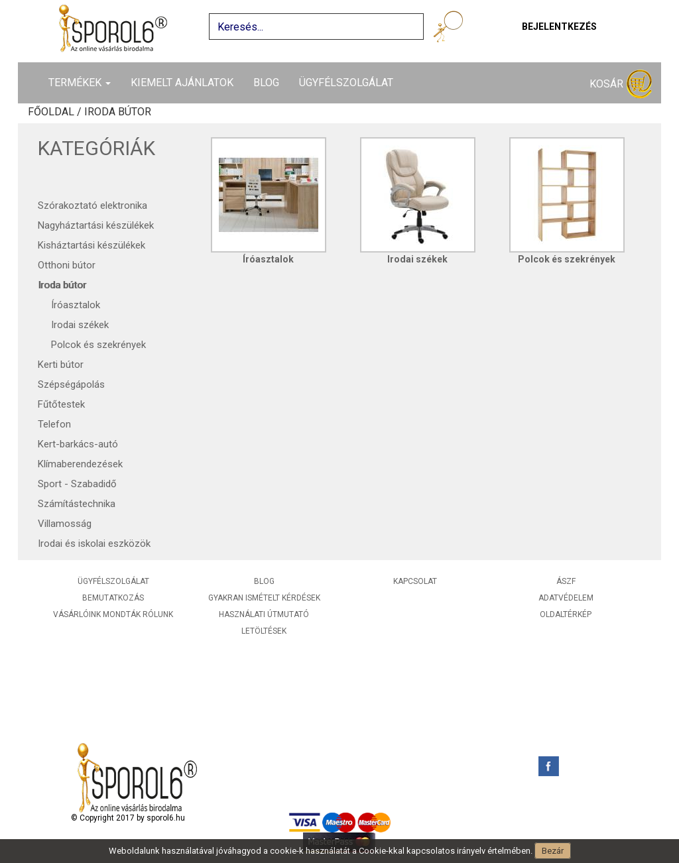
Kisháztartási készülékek (91, 245)
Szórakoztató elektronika (92, 205)
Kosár (620, 84)
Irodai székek (80, 325)
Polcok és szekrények (98, 345)
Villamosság (65, 524)
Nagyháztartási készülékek (96, 225)
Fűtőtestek (61, 404)
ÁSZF (566, 581)
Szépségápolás (71, 384)
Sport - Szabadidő (77, 484)
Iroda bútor (62, 285)
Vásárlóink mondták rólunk (113, 614)
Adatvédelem (565, 598)
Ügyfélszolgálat (346, 82)
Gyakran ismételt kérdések (264, 598)
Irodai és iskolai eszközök (94, 543)
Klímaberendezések (80, 464)
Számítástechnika (76, 504)
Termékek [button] (79, 82)
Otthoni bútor (66, 265)
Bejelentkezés (559, 26)
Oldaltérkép (565, 614)
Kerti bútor (61, 365)
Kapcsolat (415, 581)
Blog (266, 82)
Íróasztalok (75, 305)
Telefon (54, 424)
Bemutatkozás (113, 598)
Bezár (553, 851)
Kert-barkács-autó (78, 444)
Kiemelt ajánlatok (182, 82)
